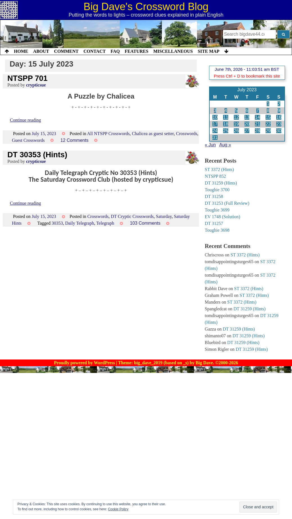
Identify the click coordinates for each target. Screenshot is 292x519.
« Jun (210, 144)
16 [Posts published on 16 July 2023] (278, 117)
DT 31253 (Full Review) (227, 203)
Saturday (164, 216)
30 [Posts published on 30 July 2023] (278, 130)
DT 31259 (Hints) (221, 183)
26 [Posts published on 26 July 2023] (236, 130)
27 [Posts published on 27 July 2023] (247, 130)
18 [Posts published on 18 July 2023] (225, 124)
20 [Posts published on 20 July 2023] (247, 124)
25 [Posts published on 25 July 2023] (225, 130)
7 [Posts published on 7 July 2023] (257, 110)
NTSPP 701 (27, 78)
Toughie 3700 (217, 189)
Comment (66, 51)
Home (21, 51)
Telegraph (105, 223)
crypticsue (36, 85)
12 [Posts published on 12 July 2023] (236, 117)
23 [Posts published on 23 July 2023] (278, 124)
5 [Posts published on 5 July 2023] (236, 110)
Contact (94, 51)
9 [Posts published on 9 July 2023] (279, 110)
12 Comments (74, 140)
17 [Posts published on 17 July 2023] (215, 124)
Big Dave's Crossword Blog (146, 6)
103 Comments (145, 223)
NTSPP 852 (215, 176)
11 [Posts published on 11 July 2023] (225, 117)
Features (136, 51)
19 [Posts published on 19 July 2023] (236, 124)
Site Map (208, 51)
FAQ (115, 51)
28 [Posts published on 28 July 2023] (257, 130)
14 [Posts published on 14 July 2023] (257, 117)
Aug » (225, 144)
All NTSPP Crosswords (108, 133)
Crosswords (186, 133)
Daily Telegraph (79, 223)
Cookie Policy (118, 509)
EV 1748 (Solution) (222, 216)
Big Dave (204, 362)
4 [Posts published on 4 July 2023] (226, 110)
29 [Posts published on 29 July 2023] (268, 130)
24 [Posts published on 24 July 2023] (215, 130)
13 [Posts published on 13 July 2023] (247, 117)
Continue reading (25, 120)
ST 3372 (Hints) (219, 169)
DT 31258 (214, 196)
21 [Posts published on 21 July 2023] (257, 124)
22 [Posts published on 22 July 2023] (268, 124)
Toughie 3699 (217, 210)
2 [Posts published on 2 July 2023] (279, 103)
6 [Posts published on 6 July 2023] (247, 110)
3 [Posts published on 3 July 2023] (215, 110)
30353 (57, 223)
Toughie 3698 (217, 230)
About (41, 51)
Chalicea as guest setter (153, 133)
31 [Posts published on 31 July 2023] (215, 137)
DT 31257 (214, 223)
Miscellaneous (173, 51)
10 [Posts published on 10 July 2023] (215, 117)
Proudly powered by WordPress (85, 362)
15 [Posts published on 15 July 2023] (268, 117)
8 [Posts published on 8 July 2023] (268, 110)
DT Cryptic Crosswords (132, 216)
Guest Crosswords (28, 140)
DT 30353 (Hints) (37, 154)
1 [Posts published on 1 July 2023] (268, 103)
